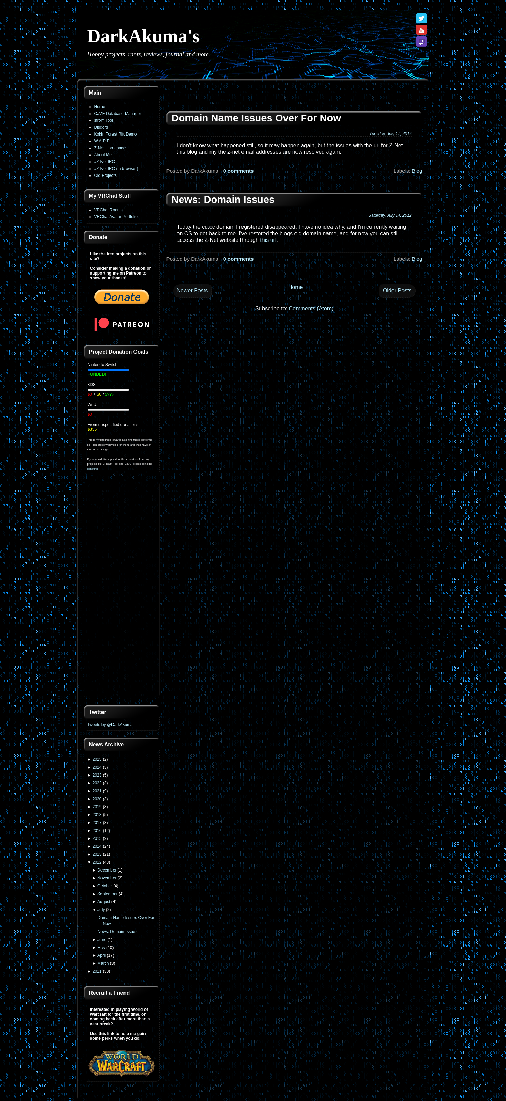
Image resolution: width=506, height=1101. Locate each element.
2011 (97, 971)
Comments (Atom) (311, 308)
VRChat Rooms (108, 209)
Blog (417, 171)
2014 (97, 846)
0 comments (238, 171)
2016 (97, 830)
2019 (97, 806)
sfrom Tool (103, 120)
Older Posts (397, 290)
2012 (97, 862)
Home (99, 106)
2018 (97, 814)
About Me (103, 154)
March (103, 963)
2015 (97, 838)
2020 (97, 799)
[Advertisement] (121, 590)
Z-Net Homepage (110, 148)
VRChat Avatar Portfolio (116, 216)
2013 (97, 854)
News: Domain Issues (117, 931)
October (104, 886)
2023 (97, 775)
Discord (101, 127)
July (101, 909)
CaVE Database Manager (117, 113)
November (106, 878)
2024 (97, 767)
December (106, 870)
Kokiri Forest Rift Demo (115, 134)
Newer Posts (192, 290)
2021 (97, 791)
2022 (97, 783)
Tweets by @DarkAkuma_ (111, 724)
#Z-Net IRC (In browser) (116, 168)
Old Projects (105, 175)
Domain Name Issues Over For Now (256, 118)
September (107, 893)
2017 (97, 822)
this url (268, 240)
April (101, 955)
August (103, 901)
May (101, 947)
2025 (97, 759)
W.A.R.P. (102, 141)
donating (92, 468)
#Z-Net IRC (104, 161)
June (101, 939)
